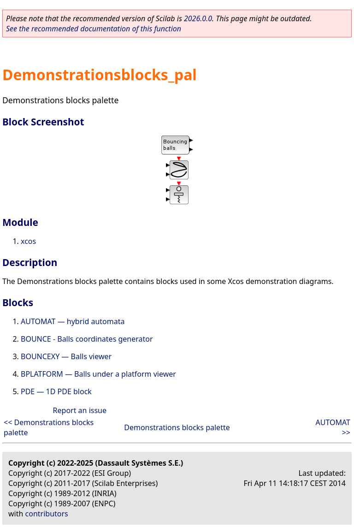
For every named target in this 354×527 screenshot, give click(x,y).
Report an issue (79, 410)
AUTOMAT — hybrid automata (72, 321)
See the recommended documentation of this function (93, 29)
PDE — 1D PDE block (56, 391)
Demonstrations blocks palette (177, 427)
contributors (46, 514)
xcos (28, 241)
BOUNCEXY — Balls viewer (66, 356)
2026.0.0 (198, 18)
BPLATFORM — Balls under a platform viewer (98, 374)
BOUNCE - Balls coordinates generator (87, 339)
